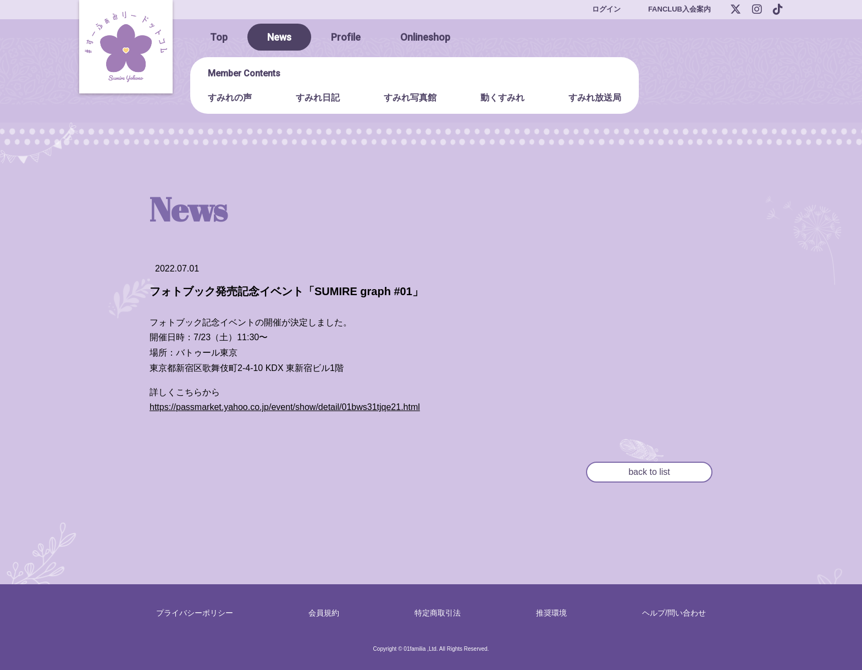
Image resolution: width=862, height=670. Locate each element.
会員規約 (323, 612)
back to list (649, 472)
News (279, 37)
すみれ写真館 (410, 97)
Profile (346, 37)
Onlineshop (425, 37)
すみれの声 (230, 97)
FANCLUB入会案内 (679, 9)
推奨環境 (551, 612)
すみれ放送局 (594, 97)
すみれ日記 (318, 97)
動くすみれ (502, 97)
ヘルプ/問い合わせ (674, 612)
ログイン (606, 9)
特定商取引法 (438, 612)
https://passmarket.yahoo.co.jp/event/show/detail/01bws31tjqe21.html (285, 407)
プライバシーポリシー (194, 612)
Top (219, 37)
